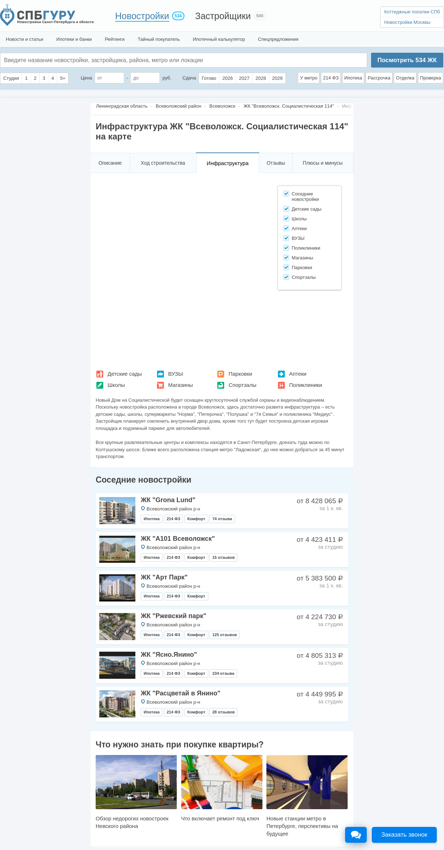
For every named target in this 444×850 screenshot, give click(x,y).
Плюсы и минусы (323, 163)
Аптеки (297, 374)
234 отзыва (223, 673)
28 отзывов (223, 712)
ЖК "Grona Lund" (168, 500)
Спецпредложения (278, 39)
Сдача (189, 78)
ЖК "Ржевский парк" (173, 616)
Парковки (240, 374)
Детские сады (125, 374)
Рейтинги (115, 39)
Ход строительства (163, 163)
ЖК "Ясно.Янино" (169, 654)
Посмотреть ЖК (406, 60)
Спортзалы (242, 385)
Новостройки (142, 16)
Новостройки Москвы (407, 22)
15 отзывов (223, 557)
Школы (116, 385)
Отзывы (275, 163)
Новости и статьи (24, 39)
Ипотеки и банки (74, 39)
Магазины (180, 385)
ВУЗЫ (175, 374)
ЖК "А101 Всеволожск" (178, 538)
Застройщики (223, 16)
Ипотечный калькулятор (219, 39)
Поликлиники (305, 385)
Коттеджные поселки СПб (412, 11)
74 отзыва (222, 519)
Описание (110, 163)
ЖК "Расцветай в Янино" (180, 693)
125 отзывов (224, 635)
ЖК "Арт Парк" (164, 577)
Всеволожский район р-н (173, 509)
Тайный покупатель (159, 39)
